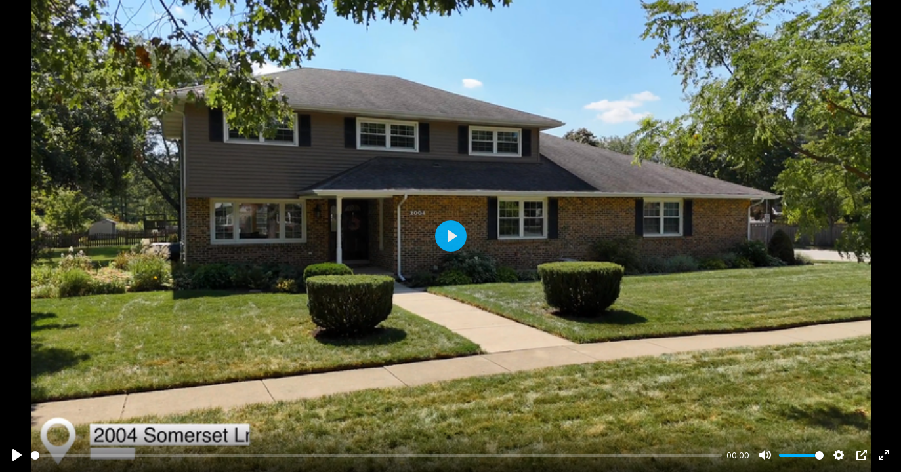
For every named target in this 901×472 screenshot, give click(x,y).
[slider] (376, 455)
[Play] (17, 454)
